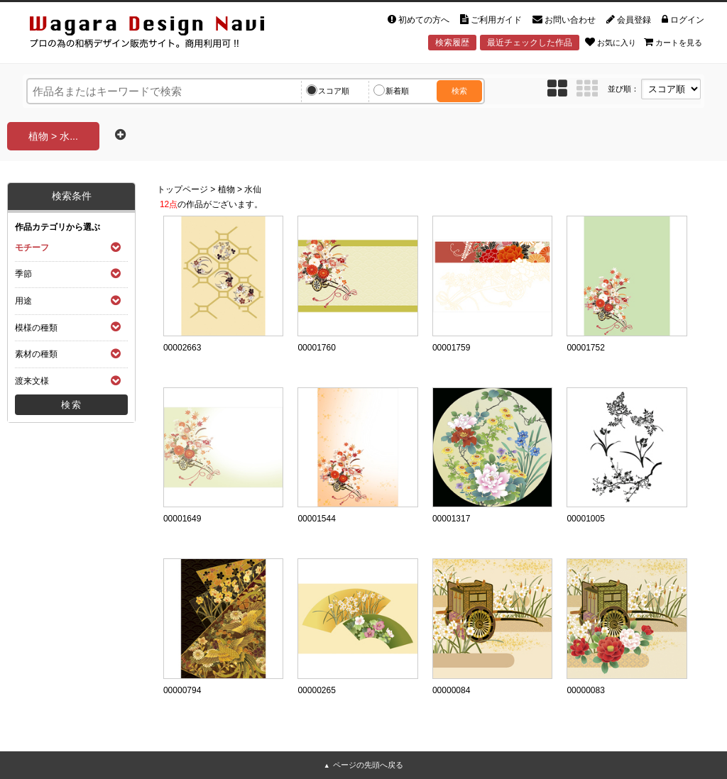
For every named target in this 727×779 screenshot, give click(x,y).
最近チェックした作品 (529, 43)
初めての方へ (418, 20)
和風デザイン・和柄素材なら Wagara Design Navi (159, 34)
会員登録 (628, 20)
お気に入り (610, 42)
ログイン (683, 20)
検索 (459, 91)
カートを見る (673, 42)
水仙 (252, 189)
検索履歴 (452, 43)
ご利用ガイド (491, 20)
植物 (226, 189)
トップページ (182, 189)
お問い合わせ (564, 20)
